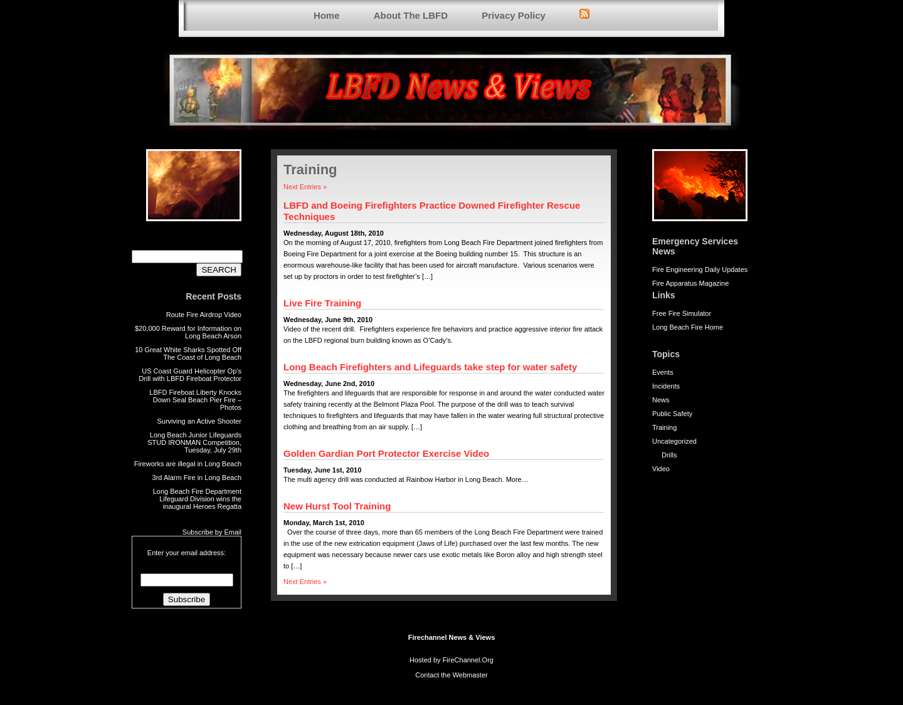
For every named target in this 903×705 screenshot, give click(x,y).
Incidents (666, 386)
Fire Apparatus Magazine (690, 283)
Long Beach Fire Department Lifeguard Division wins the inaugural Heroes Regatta (197, 499)
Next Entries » (305, 187)
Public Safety (672, 413)
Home (327, 15)
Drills (669, 455)
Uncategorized (674, 441)
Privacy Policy (514, 15)
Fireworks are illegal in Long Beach (187, 463)
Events (662, 372)
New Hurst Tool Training (337, 506)
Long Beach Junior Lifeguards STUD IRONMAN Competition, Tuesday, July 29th (194, 442)
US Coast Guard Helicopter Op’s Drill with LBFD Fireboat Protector (190, 374)
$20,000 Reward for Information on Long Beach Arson (188, 332)
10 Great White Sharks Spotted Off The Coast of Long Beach (188, 353)
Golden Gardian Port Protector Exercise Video (386, 453)
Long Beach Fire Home (687, 327)
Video (661, 469)
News (661, 400)
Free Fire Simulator (681, 313)
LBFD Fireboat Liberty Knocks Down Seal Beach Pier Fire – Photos (195, 400)
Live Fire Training (322, 303)
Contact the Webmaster (451, 675)
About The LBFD (411, 15)
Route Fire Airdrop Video (203, 314)
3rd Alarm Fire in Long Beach (196, 477)
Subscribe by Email (211, 532)
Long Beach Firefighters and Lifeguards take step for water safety (430, 367)
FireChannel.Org (468, 660)
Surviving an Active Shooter (199, 421)
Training (664, 427)
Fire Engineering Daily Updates (699, 269)
